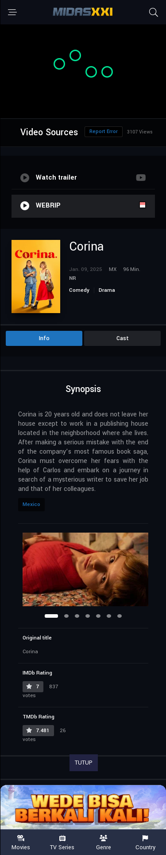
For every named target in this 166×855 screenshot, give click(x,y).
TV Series (62, 843)
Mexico (31, 504)
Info (44, 338)
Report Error (103, 131)
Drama (107, 290)
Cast (122, 338)
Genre (104, 843)
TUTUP (84, 763)
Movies (21, 843)
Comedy (79, 290)
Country (145, 843)
